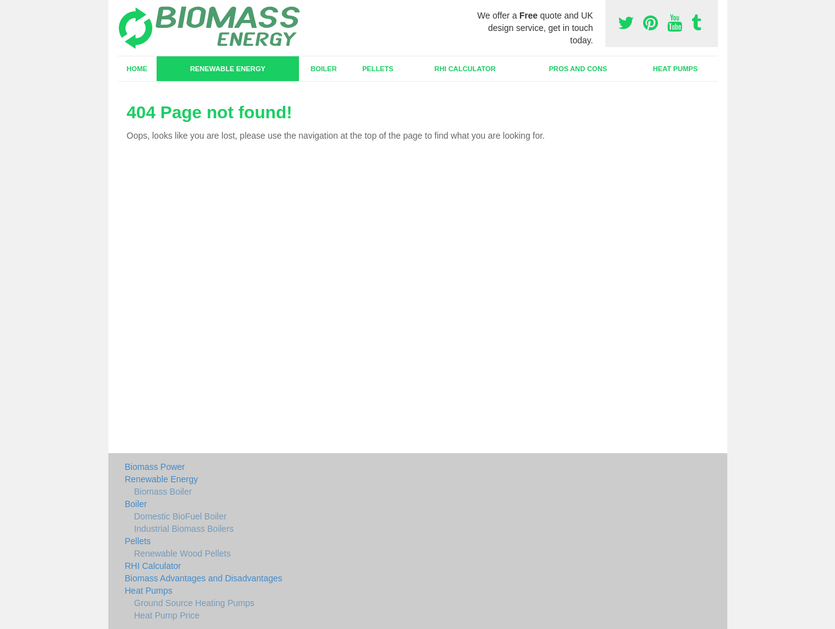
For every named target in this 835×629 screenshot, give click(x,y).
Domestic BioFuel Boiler (180, 516)
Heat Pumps (675, 68)
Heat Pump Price (167, 615)
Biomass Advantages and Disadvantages (204, 578)
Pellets (377, 68)
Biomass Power (155, 467)
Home (136, 68)
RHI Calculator (465, 68)
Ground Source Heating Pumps (194, 603)
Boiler (324, 68)
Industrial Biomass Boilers (184, 529)
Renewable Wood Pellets (182, 553)
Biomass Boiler (163, 492)
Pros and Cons (578, 68)
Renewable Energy (228, 68)
